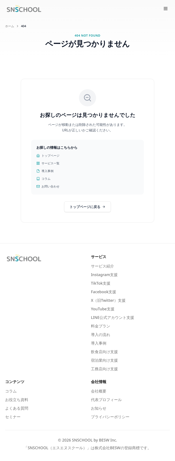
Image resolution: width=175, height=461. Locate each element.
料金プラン (100, 326)
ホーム (9, 26)
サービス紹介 (102, 266)
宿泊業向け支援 (104, 360)
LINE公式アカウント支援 (112, 317)
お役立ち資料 (16, 399)
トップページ (47, 155)
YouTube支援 (102, 308)
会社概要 (98, 391)
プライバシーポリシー (110, 416)
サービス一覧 (47, 163)
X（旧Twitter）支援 (108, 300)
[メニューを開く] (165, 8)
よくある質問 (16, 408)
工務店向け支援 (104, 368)
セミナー (13, 416)
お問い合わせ (47, 186)
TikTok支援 (100, 283)
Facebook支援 (103, 291)
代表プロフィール (106, 399)
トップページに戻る (87, 206)
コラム (43, 179)
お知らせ (98, 408)
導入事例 (44, 171)
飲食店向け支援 (104, 351)
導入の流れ (100, 334)
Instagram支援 (104, 274)
